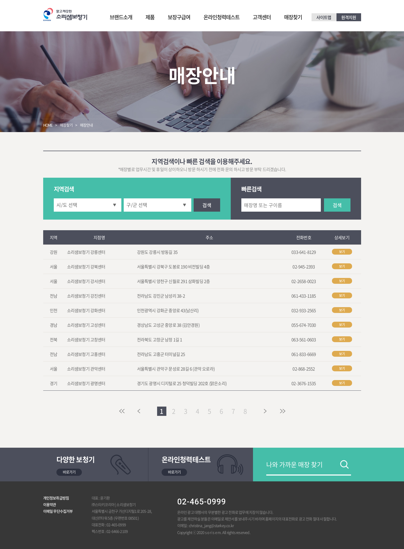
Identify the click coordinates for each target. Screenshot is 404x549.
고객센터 (262, 17)
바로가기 (69, 471)
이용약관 (49, 504)
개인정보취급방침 (56, 497)
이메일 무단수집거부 (58, 511)
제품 (149, 17)
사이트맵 (323, 17)
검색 (206, 205)
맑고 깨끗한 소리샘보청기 (65, 14)
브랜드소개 (121, 17)
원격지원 (348, 17)
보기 (342, 251)
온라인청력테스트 (221, 17)
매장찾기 (293, 17)
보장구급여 (179, 17)
